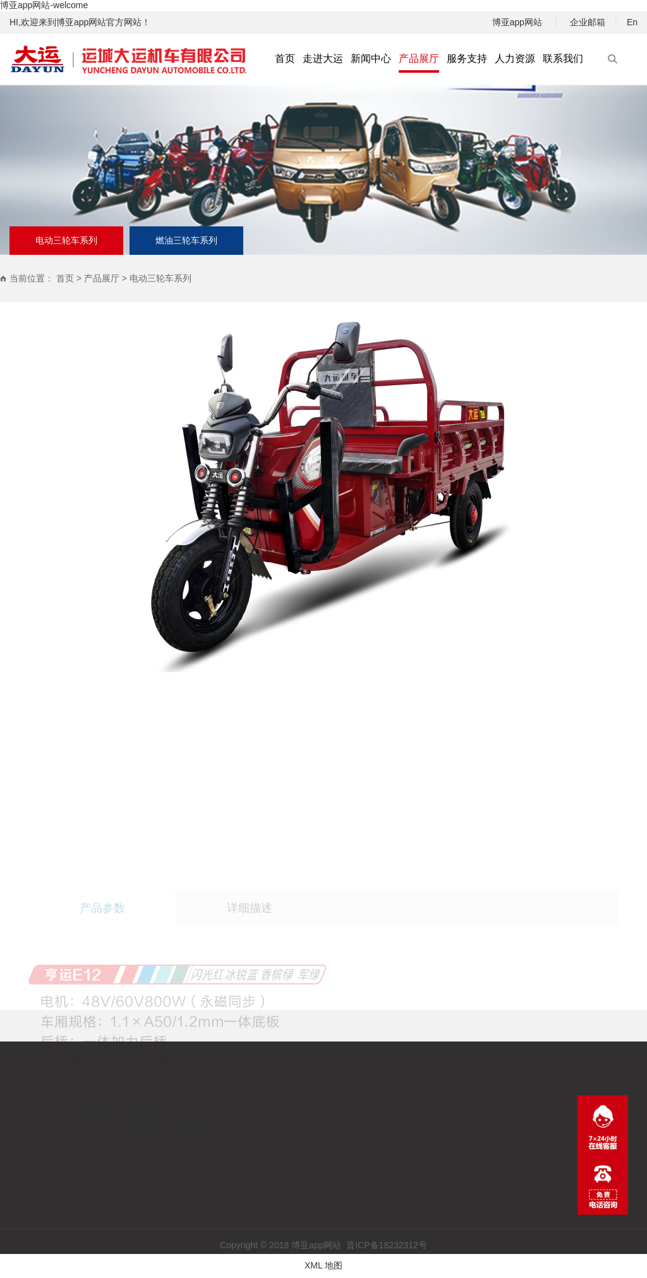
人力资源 (450, 1072)
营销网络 (377, 1114)
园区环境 (157, 1203)
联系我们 (523, 1072)
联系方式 (523, 1096)
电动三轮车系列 (66, 240)
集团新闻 (230, 1096)
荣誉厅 (157, 1185)
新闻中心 (230, 1072)
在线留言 (523, 1114)
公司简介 (157, 1114)
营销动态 (377, 1096)
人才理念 (450, 1096)
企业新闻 (230, 1114)
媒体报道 (230, 1132)
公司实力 (157, 1150)
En (632, 22)
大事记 (157, 1132)
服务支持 (377, 1072)
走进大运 (157, 1072)
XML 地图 (323, 1265)
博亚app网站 (517, 22)
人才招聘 (450, 1114)
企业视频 (230, 1150)
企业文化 (157, 1167)
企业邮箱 (587, 22)
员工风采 (157, 1096)
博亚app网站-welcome (44, 5)
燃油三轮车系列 (186, 240)
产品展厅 (101, 278)
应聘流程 (450, 1132)
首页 (65, 278)
